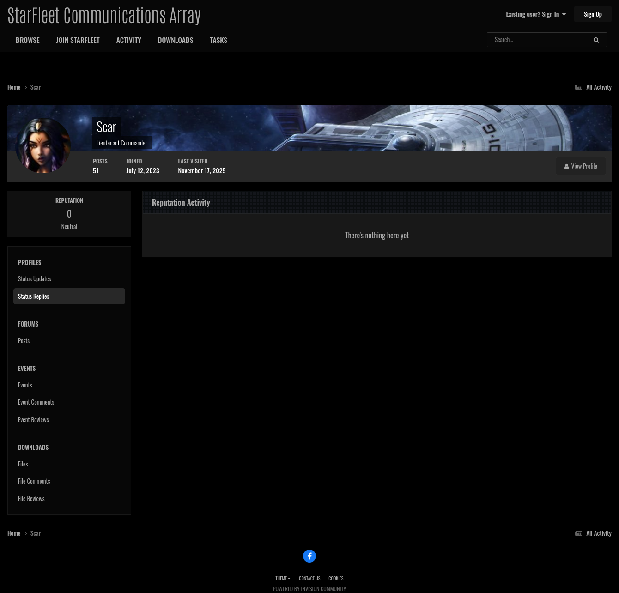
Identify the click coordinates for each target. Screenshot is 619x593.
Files (23, 463)
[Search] (512, 40)
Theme (283, 578)
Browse (28, 39)
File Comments (34, 480)
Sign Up (593, 13)
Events (25, 384)
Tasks (218, 39)
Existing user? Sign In (536, 13)
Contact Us (309, 578)
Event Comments (36, 401)
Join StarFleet (78, 39)
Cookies (335, 578)
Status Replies (33, 296)
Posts (24, 340)
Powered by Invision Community (309, 589)
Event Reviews (33, 419)
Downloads (176, 39)
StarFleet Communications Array (103, 13)
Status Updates (34, 278)
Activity (128, 39)
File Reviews (31, 498)
